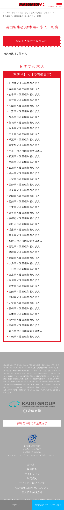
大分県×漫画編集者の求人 (24, 319)
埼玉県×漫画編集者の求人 (24, 133)
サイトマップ (32, 474)
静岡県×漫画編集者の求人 (24, 195)
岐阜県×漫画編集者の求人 (24, 190)
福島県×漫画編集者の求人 (24, 117)
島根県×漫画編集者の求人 (24, 252)
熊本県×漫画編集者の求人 (24, 314)
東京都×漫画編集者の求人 (24, 145)
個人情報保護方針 (32, 492)
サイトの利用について (32, 483)
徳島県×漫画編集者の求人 (24, 274)
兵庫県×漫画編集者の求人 (24, 229)
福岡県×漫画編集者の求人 (24, 297)
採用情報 (32, 469)
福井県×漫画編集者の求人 (24, 173)
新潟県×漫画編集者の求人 (24, 156)
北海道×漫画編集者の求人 (24, 83)
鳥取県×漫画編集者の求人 (24, 246)
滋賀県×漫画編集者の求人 (24, 212)
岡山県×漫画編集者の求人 (24, 257)
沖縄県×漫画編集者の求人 (24, 336)
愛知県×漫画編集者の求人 (24, 201)
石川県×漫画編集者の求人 (24, 167)
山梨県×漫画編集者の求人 (24, 179)
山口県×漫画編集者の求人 (24, 269)
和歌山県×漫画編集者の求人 (25, 240)
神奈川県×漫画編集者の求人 (25, 150)
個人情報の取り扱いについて (32, 487)
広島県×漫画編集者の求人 (24, 263)
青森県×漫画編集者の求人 (24, 88)
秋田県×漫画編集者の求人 (24, 105)
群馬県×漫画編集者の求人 (24, 128)
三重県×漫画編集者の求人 (24, 207)
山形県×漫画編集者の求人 (24, 111)
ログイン (16, 504)
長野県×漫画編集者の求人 (24, 184)
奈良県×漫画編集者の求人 (24, 235)
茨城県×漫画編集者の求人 (24, 122)
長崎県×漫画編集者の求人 (24, 308)
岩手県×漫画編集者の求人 (24, 94)
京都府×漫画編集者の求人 (24, 218)
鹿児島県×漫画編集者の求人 (25, 331)
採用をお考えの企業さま (32, 423)
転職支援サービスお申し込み (48, 504)
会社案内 (32, 464)
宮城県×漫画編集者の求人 (24, 100)
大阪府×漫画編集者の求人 (24, 224)
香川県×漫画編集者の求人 (24, 280)
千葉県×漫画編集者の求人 (24, 139)
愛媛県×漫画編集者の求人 (24, 286)
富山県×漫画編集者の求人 (24, 162)
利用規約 (32, 478)
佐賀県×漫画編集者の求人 (24, 302)
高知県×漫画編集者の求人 (24, 291)
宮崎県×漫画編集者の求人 (24, 325)
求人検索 (51, 6)
